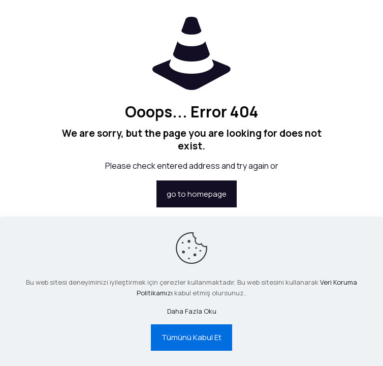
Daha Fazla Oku (191, 311)
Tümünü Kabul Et (191, 337)
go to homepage (197, 194)
